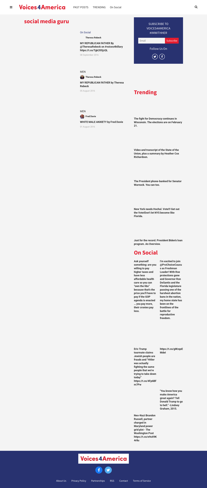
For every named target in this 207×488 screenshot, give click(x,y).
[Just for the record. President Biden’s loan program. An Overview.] (158, 229)
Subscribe (171, 40)
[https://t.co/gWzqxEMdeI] (171, 334)
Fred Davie (91, 116)
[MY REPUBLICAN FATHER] (49, 84)
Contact (123, 480)
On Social (115, 7)
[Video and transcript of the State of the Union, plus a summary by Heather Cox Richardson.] (158, 139)
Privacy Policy (78, 480)
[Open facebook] (162, 56)
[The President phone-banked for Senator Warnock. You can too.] (158, 170)
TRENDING (99, 7)
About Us (61, 480)
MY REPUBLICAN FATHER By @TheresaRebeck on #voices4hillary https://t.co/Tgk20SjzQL (101, 47)
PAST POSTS (80, 7)
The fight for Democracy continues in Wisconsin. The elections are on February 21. (158, 122)
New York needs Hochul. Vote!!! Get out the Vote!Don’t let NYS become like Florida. (156, 213)
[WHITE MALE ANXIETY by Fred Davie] (49, 124)
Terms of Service (142, 480)
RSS (112, 480)
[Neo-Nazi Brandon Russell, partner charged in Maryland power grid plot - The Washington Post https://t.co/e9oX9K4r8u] (145, 400)
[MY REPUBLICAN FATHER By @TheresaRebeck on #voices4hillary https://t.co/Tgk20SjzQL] (49, 45)
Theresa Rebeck (93, 37)
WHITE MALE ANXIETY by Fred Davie (101, 122)
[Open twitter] (155, 56)
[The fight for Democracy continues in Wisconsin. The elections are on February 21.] (158, 107)
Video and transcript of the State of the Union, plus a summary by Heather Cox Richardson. (156, 153)
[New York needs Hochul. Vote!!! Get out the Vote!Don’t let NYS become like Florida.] (158, 198)
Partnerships (98, 480)
